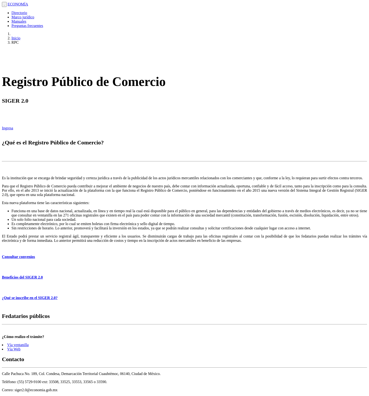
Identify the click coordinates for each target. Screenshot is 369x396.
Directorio (19, 13)
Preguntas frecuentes (27, 26)
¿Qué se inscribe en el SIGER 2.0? (29, 298)
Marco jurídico (22, 17)
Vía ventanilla (18, 345)
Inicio (15, 38)
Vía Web (14, 349)
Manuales (18, 21)
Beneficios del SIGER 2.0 (22, 277)
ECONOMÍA (18, 4)
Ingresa (7, 128)
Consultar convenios (18, 257)
